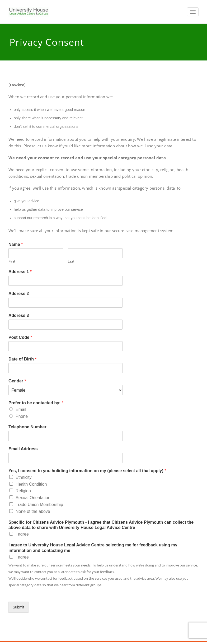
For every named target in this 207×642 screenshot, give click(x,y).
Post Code (20, 337)
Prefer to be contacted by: (35, 403)
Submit (18, 607)
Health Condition (31, 484)
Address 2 (18, 293)
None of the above (33, 511)
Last (71, 261)
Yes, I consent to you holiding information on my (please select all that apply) (87, 470)
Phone (22, 416)
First (11, 261)
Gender (17, 381)
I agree (22, 534)
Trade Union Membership (39, 504)
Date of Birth (22, 359)
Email (21, 409)
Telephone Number (27, 427)
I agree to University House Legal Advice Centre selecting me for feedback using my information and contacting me (92, 548)
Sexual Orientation (33, 497)
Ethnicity (23, 477)
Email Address (23, 449)
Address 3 (18, 315)
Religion (23, 491)
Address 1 (20, 271)
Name (15, 244)
